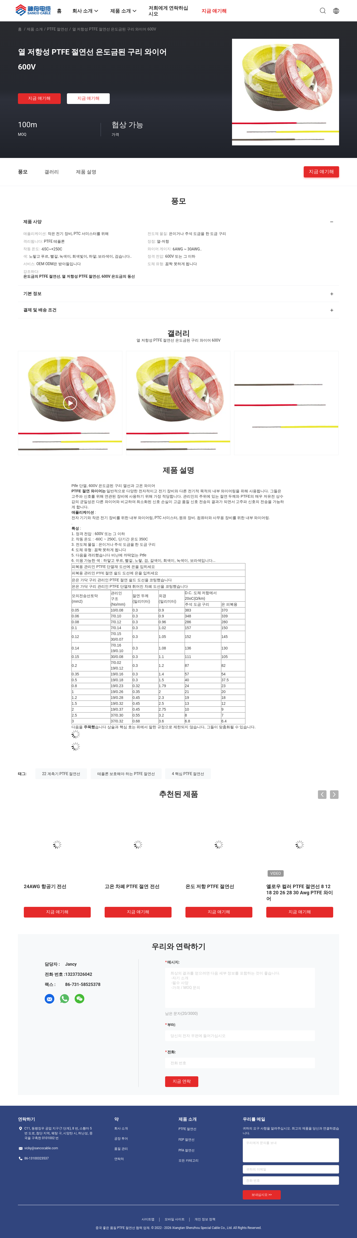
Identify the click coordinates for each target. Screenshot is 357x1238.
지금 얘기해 (39, 98)
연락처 (119, 1159)
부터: (171, 1025)
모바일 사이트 (175, 1219)
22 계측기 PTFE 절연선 (61, 774)
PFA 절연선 (186, 1150)
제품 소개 (35, 29)
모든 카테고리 (188, 1160)
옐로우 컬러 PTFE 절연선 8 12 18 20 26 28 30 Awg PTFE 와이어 (299, 893)
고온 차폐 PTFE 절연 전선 (132, 886)
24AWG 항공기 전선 (45, 886)
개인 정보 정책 (205, 1219)
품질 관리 (121, 1149)
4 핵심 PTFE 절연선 (188, 774)
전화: (171, 1052)
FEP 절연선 (186, 1140)
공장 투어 (121, 1138)
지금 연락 (182, 1081)
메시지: (173, 962)
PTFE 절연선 (57, 29)
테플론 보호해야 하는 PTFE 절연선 (126, 774)
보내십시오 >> (262, 1195)
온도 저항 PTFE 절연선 (209, 886)
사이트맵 (148, 1219)
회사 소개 (121, 1128)
